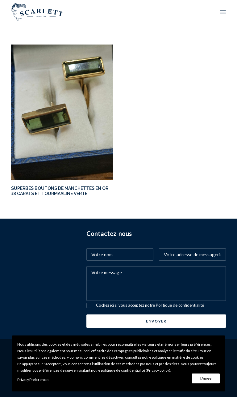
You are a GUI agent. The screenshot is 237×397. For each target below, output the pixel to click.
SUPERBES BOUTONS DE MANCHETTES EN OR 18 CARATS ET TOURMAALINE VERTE (59, 191)
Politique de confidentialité (180, 305)
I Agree (205, 378)
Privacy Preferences (33, 379)
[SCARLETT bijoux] (37, 12)
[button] (223, 12)
